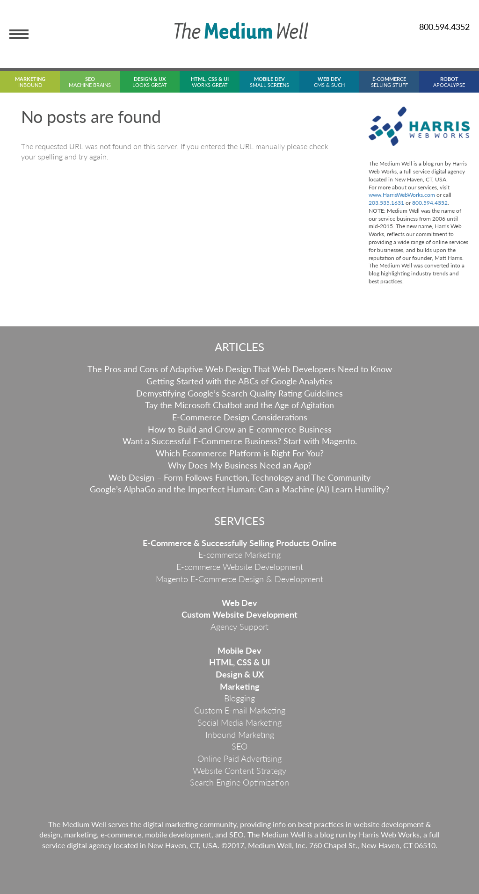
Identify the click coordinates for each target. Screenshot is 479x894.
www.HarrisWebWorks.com (402, 194)
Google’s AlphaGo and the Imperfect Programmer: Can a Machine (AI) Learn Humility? (239, 489)
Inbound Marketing (239, 734)
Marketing (240, 686)
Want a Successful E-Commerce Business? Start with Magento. (240, 441)
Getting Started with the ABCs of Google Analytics (239, 381)
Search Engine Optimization (239, 782)
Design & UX (240, 674)
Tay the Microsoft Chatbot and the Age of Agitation (239, 405)
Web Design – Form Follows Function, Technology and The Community (239, 477)
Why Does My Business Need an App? (240, 465)
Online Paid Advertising (239, 758)
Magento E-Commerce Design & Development (239, 579)
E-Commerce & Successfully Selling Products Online (240, 543)
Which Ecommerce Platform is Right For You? (240, 453)
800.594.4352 (444, 27)
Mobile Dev (239, 650)
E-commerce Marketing (239, 554)
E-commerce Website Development (239, 567)
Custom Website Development (239, 614)
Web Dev (239, 603)
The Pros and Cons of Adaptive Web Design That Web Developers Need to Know (239, 369)
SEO (239, 746)
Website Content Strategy (239, 770)
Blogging (239, 698)
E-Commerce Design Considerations (239, 417)
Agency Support (239, 626)
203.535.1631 (386, 202)
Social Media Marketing (239, 722)
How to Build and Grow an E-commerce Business (240, 429)
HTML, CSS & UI (239, 662)
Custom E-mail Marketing (239, 710)
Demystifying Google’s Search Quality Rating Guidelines (239, 393)
